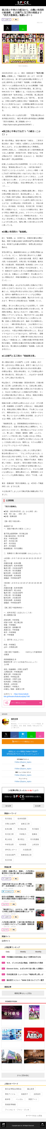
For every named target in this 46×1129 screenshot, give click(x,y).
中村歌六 (21, 834)
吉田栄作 (36, 1094)
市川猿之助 (21, 829)
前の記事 (7, 806)
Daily (8, 952)
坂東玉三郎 (24, 824)
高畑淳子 (23, 1094)
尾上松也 (7, 839)
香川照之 (20, 839)
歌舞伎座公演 (25, 855)
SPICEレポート (10, 850)
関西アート (31, 1099)
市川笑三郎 (8, 834)
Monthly (38, 952)
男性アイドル (9, 1094)
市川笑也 (7, 819)
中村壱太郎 (8, 844)
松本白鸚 (7, 829)
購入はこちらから (26, 702)
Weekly (23, 952)
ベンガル (18, 1099)
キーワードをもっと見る (35, 1116)
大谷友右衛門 (9, 855)
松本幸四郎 (21, 819)
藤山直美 (29, 1089)
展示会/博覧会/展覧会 (12, 1089)
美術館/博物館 (9, 1104)
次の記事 (38, 806)
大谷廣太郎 (26, 850)
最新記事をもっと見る (28, 993)
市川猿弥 (34, 829)
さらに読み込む (30, 1075)
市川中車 (7, 860)
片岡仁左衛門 (9, 824)
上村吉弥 (34, 844)
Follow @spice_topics (23, 762)
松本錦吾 (21, 844)
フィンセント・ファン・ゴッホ (16, 1110)
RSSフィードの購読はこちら (27, 741)
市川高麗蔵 (33, 839)
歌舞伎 (33, 834)
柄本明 (6, 1099)
